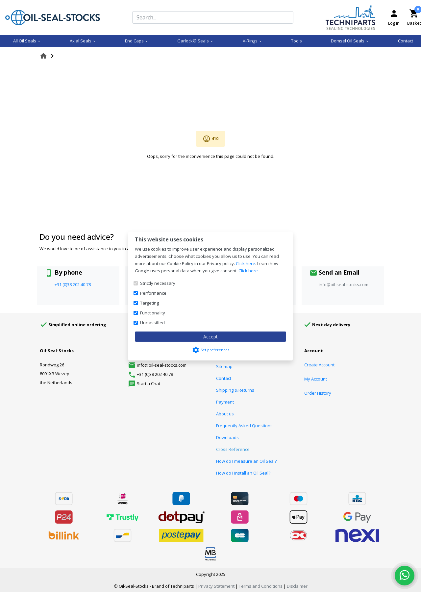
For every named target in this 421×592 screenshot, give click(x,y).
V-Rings (252, 41)
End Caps (136, 41)
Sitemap (224, 366)
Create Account (319, 365)
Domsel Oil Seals (350, 41)
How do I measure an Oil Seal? (246, 461)
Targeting (149, 303)
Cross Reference (233, 449)
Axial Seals (83, 41)
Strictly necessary (157, 283)
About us (225, 414)
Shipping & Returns (235, 390)
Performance (153, 293)
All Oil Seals (27, 41)
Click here (245, 263)
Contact (405, 41)
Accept (210, 336)
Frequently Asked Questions (244, 426)
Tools (296, 41)
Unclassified (152, 323)
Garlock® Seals (195, 41)
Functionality (152, 313)
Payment (225, 402)
